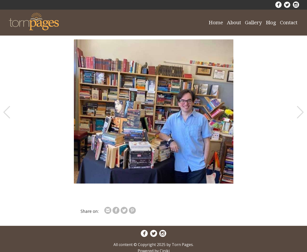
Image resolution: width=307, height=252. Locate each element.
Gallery (253, 22)
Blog (271, 22)
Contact (288, 22)
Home (216, 22)
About (234, 22)
